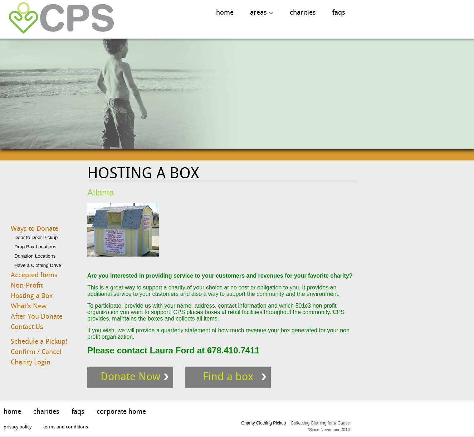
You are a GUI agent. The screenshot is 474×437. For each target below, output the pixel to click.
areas (261, 12)
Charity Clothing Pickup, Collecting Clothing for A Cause (59, 18)
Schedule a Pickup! (39, 341)
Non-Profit (27, 285)
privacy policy (17, 426)
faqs (338, 12)
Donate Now (130, 376)
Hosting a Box (32, 295)
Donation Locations (34, 256)
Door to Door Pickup (36, 237)
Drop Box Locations (35, 246)
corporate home (121, 411)
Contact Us (27, 327)
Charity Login (30, 362)
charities (303, 12)
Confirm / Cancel (36, 352)
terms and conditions (65, 426)
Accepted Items (34, 275)
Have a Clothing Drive (37, 265)
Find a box (228, 376)
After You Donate (37, 316)
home (225, 12)
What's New (29, 306)
